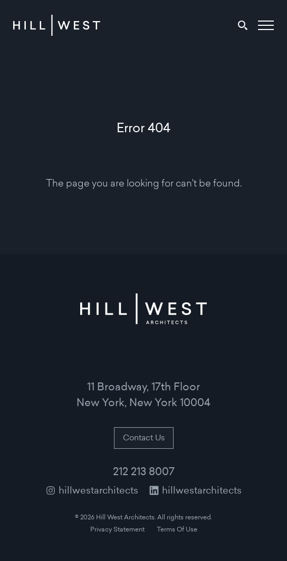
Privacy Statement (117, 530)
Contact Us (144, 438)
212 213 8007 (144, 472)
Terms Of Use (177, 530)
